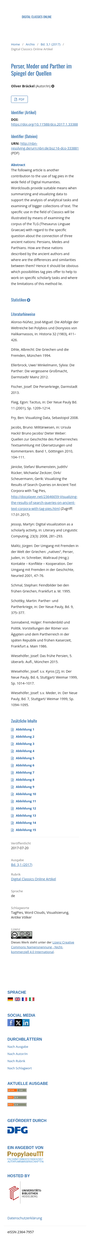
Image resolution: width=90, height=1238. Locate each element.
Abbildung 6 (25, 765)
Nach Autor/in (17, 1054)
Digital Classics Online (37, 16)
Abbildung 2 (25, 736)
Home (15, 44)
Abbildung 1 (25, 729)
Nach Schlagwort (19, 1068)
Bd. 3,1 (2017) (50, 44)
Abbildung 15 (26, 830)
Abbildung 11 (26, 801)
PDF (21, 99)
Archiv (30, 44)
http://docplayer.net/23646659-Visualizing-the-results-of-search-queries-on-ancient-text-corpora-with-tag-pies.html (44, 502)
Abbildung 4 (25, 751)
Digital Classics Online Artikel (33, 879)
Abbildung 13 (26, 815)
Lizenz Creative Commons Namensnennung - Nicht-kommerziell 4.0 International (42, 947)
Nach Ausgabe (17, 1046)
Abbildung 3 (25, 744)
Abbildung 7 (25, 772)
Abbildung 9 (25, 787)
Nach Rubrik (16, 1061)
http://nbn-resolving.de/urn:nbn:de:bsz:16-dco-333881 (45, 146)
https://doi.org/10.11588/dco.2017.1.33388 (44, 124)
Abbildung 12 (26, 808)
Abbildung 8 (25, 779)
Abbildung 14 (26, 822)
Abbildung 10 (26, 794)
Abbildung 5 (25, 758)
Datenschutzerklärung (24, 1218)
